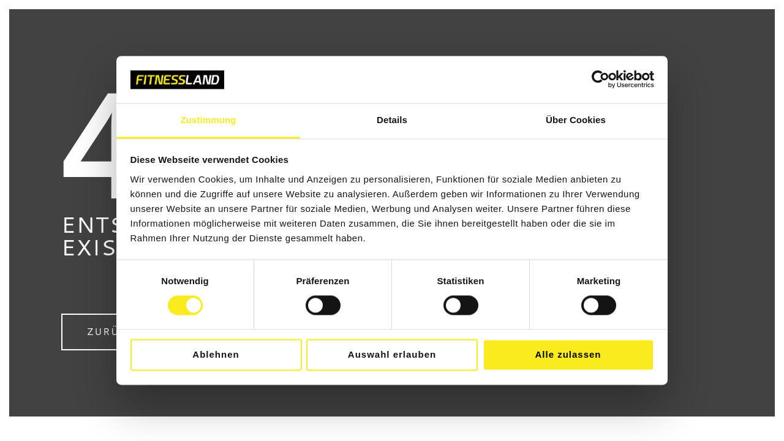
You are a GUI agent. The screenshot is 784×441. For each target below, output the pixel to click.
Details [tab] (392, 120)
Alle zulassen (568, 354)
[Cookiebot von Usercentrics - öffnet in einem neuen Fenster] (600, 79)
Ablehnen (215, 354)
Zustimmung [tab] (208, 120)
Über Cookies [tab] (576, 120)
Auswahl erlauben (392, 354)
